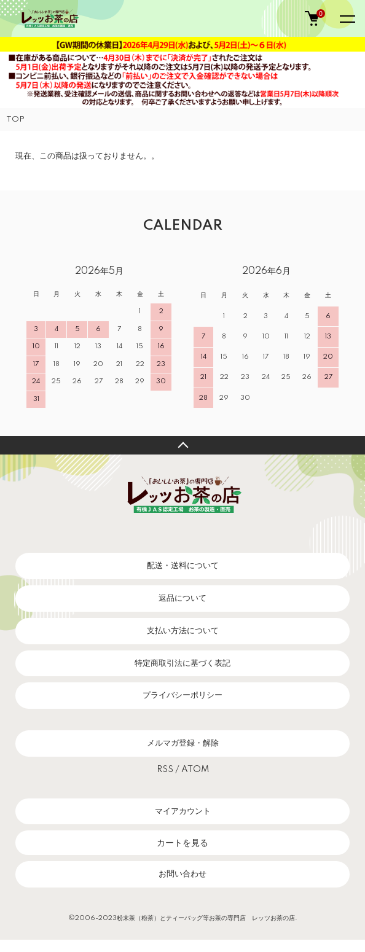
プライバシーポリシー (182, 695)
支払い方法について (183, 630)
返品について (182, 598)
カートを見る (182, 843)
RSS (165, 769)
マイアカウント (183, 811)
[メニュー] (346, 18)
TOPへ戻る (182, 445)
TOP (15, 119)
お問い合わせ (182, 874)
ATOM (195, 769)
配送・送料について (183, 565)
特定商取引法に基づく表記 (182, 663)
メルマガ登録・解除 (183, 743)
